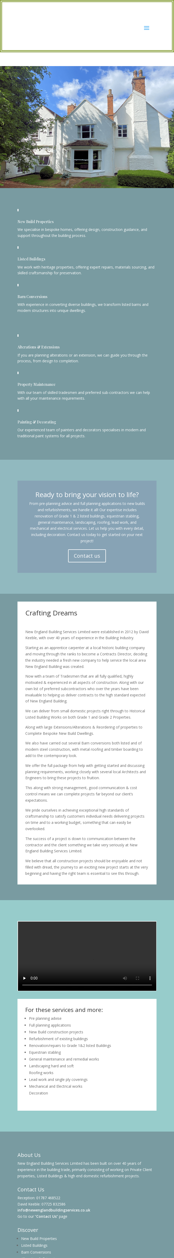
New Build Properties (39, 1238)
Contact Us (46, 1216)
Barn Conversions (36, 1252)
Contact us (87, 555)
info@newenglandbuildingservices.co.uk (53, 1210)
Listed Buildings (34, 1245)
